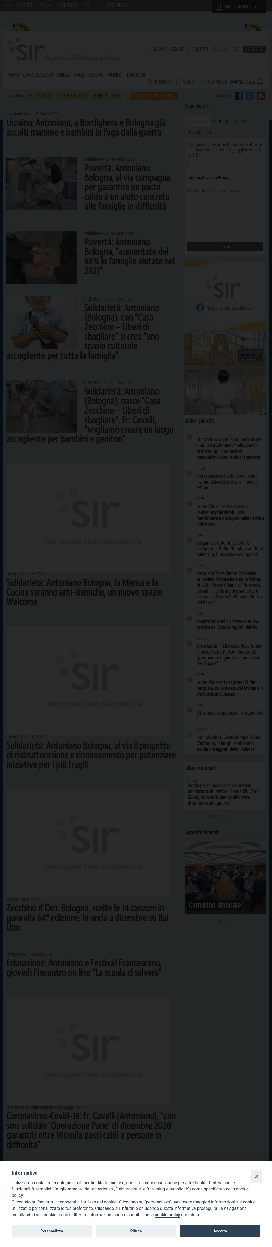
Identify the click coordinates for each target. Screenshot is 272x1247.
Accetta (220, 1231)
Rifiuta (136, 1231)
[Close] (256, 1176)
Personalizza (51, 1231)
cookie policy (167, 1214)
